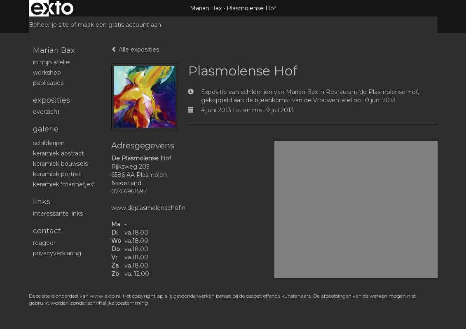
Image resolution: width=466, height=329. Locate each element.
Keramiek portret (57, 174)
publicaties (48, 83)
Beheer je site (49, 24)
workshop (47, 72)
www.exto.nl (105, 296)
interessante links (58, 213)
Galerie (46, 129)
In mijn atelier (52, 62)
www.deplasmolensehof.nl (149, 208)
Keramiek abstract (58, 153)
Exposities (51, 100)
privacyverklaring (57, 253)
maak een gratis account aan (119, 24)
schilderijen (49, 143)
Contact (47, 230)
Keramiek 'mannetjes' (63, 184)
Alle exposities (135, 49)
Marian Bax (206, 8)
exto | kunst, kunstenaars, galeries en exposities (52, 8)
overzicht (46, 111)
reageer (44, 243)
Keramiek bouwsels (60, 163)
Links (41, 201)
